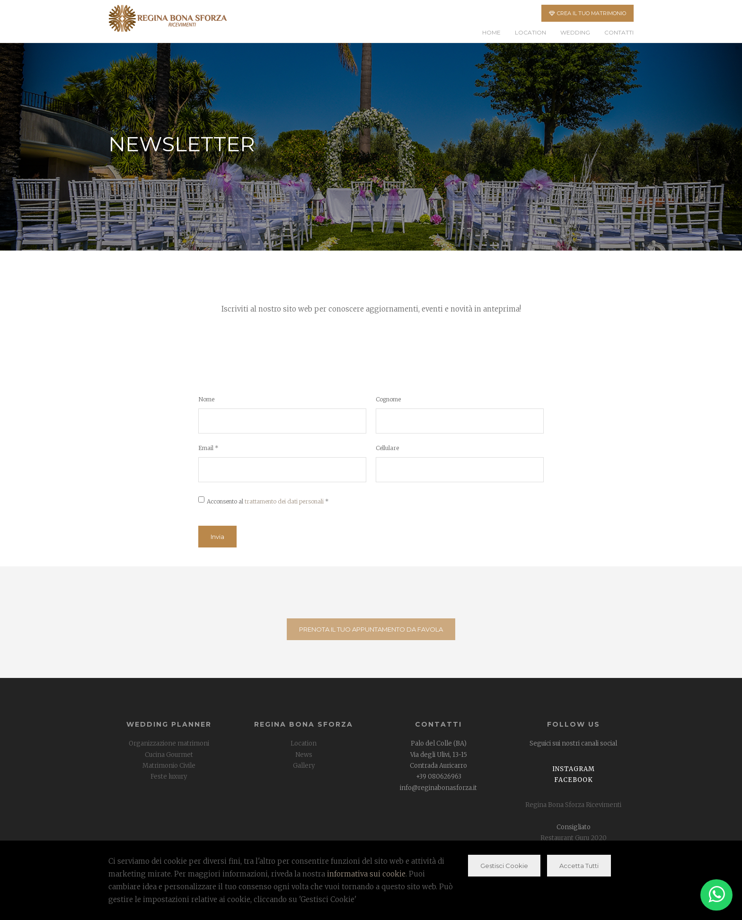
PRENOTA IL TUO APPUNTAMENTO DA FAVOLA (371, 629)
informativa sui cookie (366, 873)
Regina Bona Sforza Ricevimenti (573, 805)
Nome (206, 399)
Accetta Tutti (579, 865)
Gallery (304, 766)
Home (491, 32)
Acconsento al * (268, 501)
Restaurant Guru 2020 (573, 838)
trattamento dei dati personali (284, 501)
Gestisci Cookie (504, 865)
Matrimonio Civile (168, 766)
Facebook (573, 780)
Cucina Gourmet (169, 755)
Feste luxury (168, 776)
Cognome (388, 399)
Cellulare (387, 447)
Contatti (619, 32)
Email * (208, 447)
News (303, 755)
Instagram (573, 769)
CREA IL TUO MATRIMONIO (587, 13)
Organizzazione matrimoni (169, 743)
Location (530, 32)
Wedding (575, 32)
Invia (217, 536)
